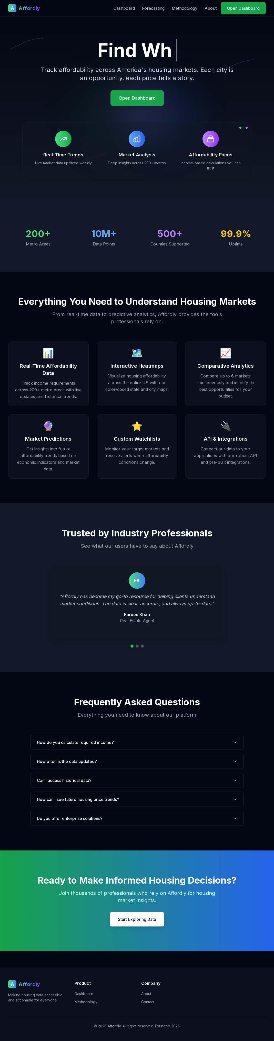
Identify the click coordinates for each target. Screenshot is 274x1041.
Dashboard (124, 8)
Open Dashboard (243, 8)
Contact (147, 1002)
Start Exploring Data (137, 919)
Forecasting (153, 8)
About (211, 8)
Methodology (184, 8)
